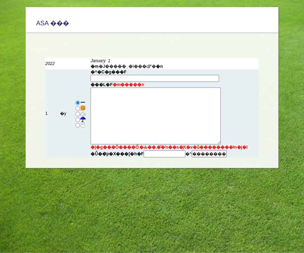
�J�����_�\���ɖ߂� (127, 66)
